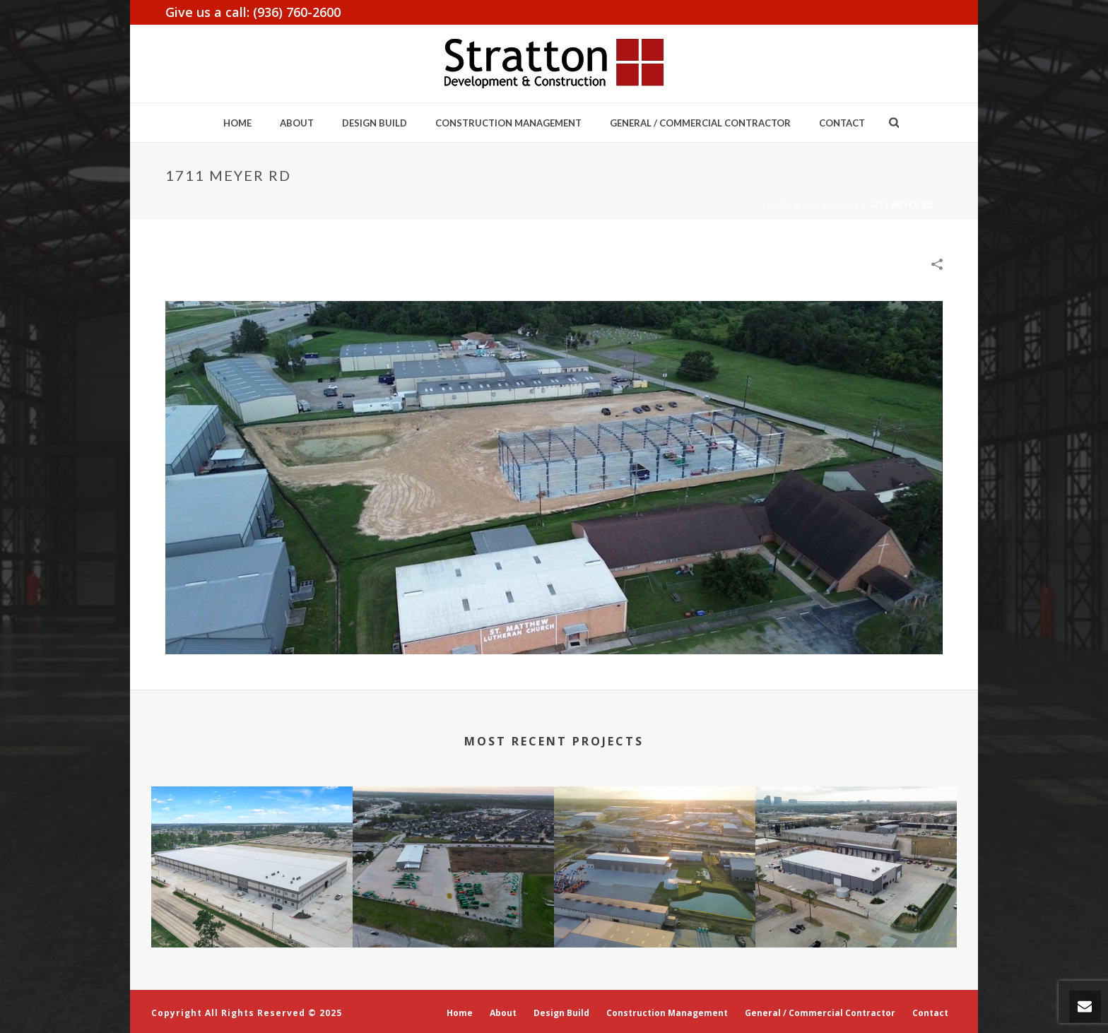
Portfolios (831, 205)
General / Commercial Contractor (700, 123)
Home (237, 123)
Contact (842, 123)
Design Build (374, 123)
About (297, 123)
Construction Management (508, 123)
